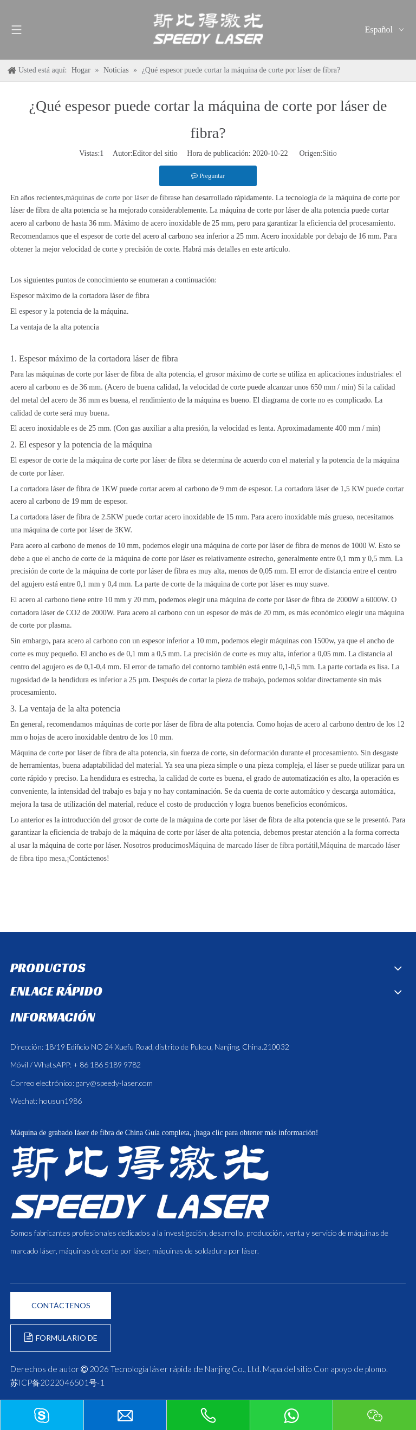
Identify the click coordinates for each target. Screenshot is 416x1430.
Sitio (329, 153)
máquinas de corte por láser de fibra (119, 198)
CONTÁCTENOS (60, 1305)
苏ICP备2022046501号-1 (57, 1382)
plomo (375, 1369)
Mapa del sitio (287, 1369)
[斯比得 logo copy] (139, 1181)
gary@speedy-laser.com (114, 1083)
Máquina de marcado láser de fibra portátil (253, 845)
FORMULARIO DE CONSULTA (61, 1342)
